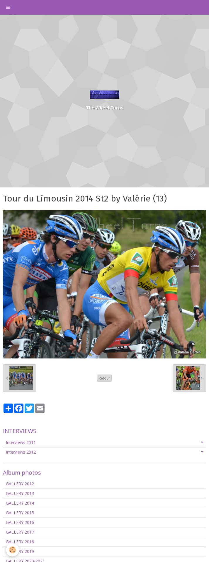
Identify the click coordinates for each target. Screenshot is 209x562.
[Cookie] (12, 549)
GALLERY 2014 (20, 503)
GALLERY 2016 (20, 522)
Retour (104, 378)
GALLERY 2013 (20, 493)
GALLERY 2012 (20, 483)
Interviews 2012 (21, 452)
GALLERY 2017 (20, 532)
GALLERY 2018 (20, 541)
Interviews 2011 (21, 442)
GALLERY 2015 (20, 512)
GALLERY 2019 (20, 551)
